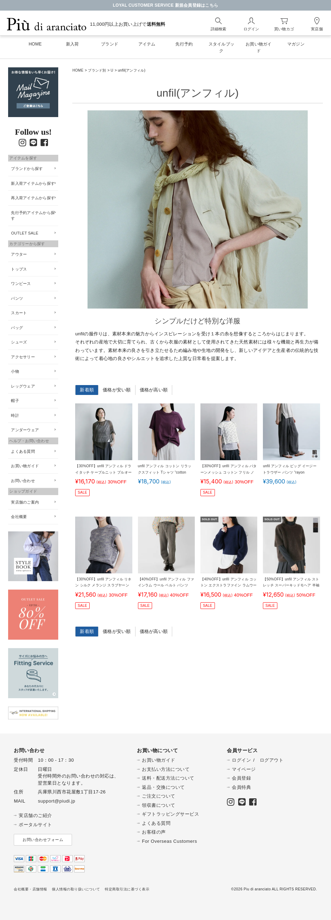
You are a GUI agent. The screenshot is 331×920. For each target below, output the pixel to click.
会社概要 (19, 516)
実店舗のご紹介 (35, 815)
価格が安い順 (117, 389)
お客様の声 (154, 832)
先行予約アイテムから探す (33, 216)
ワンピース (21, 283)
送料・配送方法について (168, 778)
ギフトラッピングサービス (170, 814)
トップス (19, 269)
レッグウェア (23, 386)
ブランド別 (97, 70)
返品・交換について (163, 787)
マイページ (244, 769)
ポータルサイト (35, 824)
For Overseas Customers (169, 841)
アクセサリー (23, 357)
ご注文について (158, 796)
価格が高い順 (154, 389)
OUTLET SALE (24, 233)
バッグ (17, 327)
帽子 (15, 400)
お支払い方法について (165, 769)
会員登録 (241, 778)
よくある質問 (23, 451)
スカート (19, 313)
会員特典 (241, 787)
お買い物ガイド (25, 466)
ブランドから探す (27, 168)
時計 (15, 415)
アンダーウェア (25, 430)
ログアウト (272, 760)
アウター (19, 254)
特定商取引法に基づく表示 (127, 889)
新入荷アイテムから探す (33, 183)
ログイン (241, 760)
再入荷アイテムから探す (33, 198)
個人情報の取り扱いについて (76, 889)
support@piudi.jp (56, 801)
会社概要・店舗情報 (30, 889)
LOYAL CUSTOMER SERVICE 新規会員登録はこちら (165, 5)
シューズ (19, 342)
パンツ (17, 298)
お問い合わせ (23, 481)
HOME (77, 70)
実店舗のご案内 (25, 502)
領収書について (158, 805)
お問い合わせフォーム (43, 839)
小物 (15, 371)
